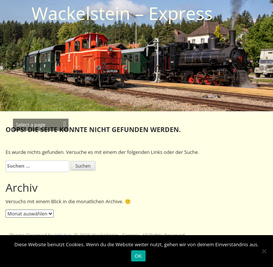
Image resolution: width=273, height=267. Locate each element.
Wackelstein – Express (122, 13)
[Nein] (263, 251)
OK (138, 256)
